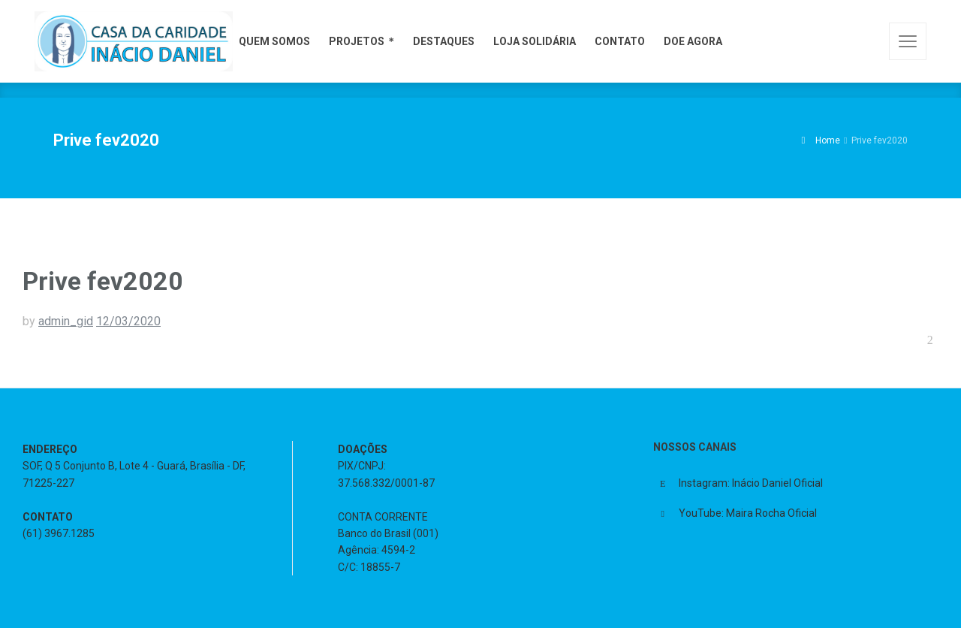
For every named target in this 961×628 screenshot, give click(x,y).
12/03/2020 (128, 321)
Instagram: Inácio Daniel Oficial (751, 483)
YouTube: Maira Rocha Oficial (748, 513)
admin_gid (65, 321)
